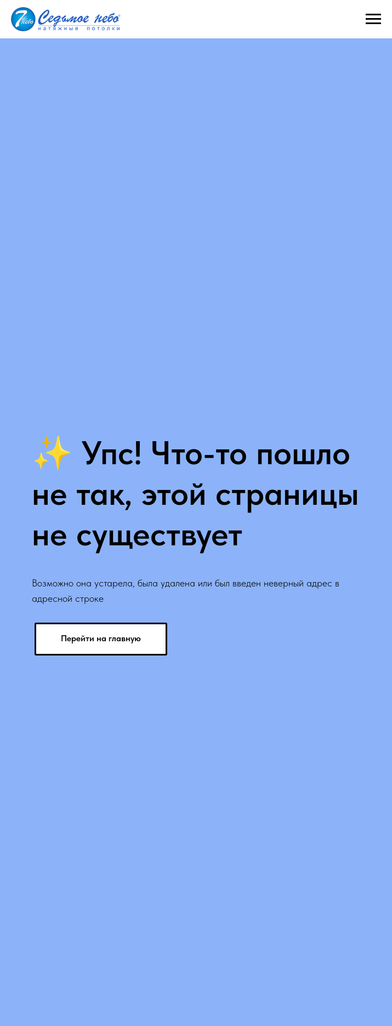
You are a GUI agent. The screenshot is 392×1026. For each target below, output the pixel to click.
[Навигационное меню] (373, 19)
